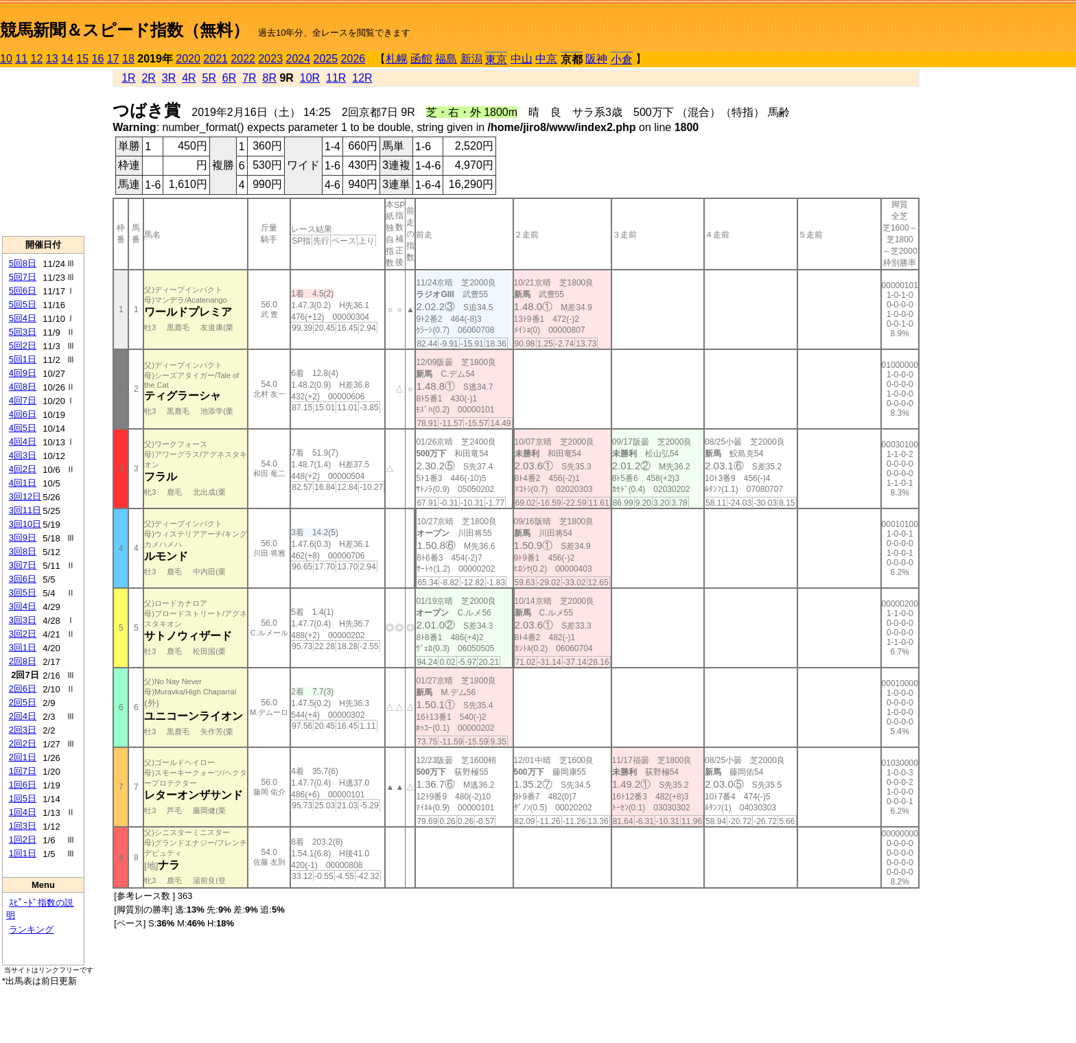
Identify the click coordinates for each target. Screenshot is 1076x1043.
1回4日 (22, 812)
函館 (421, 59)
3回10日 (25, 524)
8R (270, 78)
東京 (496, 59)
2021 (215, 59)
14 (67, 59)
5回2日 (22, 345)
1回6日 (22, 785)
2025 (326, 59)
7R (249, 78)
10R (310, 78)
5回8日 (22, 263)
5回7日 (22, 277)
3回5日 (22, 592)
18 (128, 59)
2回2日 (22, 743)
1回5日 (22, 798)
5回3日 (22, 332)
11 (21, 59)
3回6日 (22, 579)
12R (362, 78)
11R (336, 78)
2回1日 (22, 757)
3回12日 (25, 496)
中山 (522, 59)
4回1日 (22, 483)
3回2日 (22, 634)
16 (98, 59)
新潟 (471, 59)
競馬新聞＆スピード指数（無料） (124, 30)
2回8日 (22, 661)
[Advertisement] (43, 151)
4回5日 (22, 428)
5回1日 (22, 359)
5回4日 (22, 318)
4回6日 (22, 414)
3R (169, 78)
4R (189, 78)
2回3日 (22, 730)
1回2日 (22, 839)
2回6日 (22, 688)
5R (209, 78)
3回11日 (25, 510)
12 (37, 59)
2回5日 (22, 702)
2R (148, 78)
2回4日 (22, 716)
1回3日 (22, 826)
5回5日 (22, 304)
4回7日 (22, 400)
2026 (353, 59)
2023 (270, 59)
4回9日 (22, 373)
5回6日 (22, 290)
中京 (546, 59)
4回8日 (22, 387)
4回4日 (22, 441)
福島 (446, 59)
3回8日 (22, 551)
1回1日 (22, 853)
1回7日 (22, 771)
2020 (188, 59)
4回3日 (22, 455)
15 (82, 59)
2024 (297, 59)
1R (128, 78)
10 (6, 59)
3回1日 (22, 647)
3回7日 (22, 565)
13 (52, 59)
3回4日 (22, 606)
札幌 (397, 59)
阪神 (596, 59)
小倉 (622, 59)
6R (229, 78)
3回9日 (22, 537)
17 (113, 59)
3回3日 (22, 620)
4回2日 (22, 469)
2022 (243, 59)
